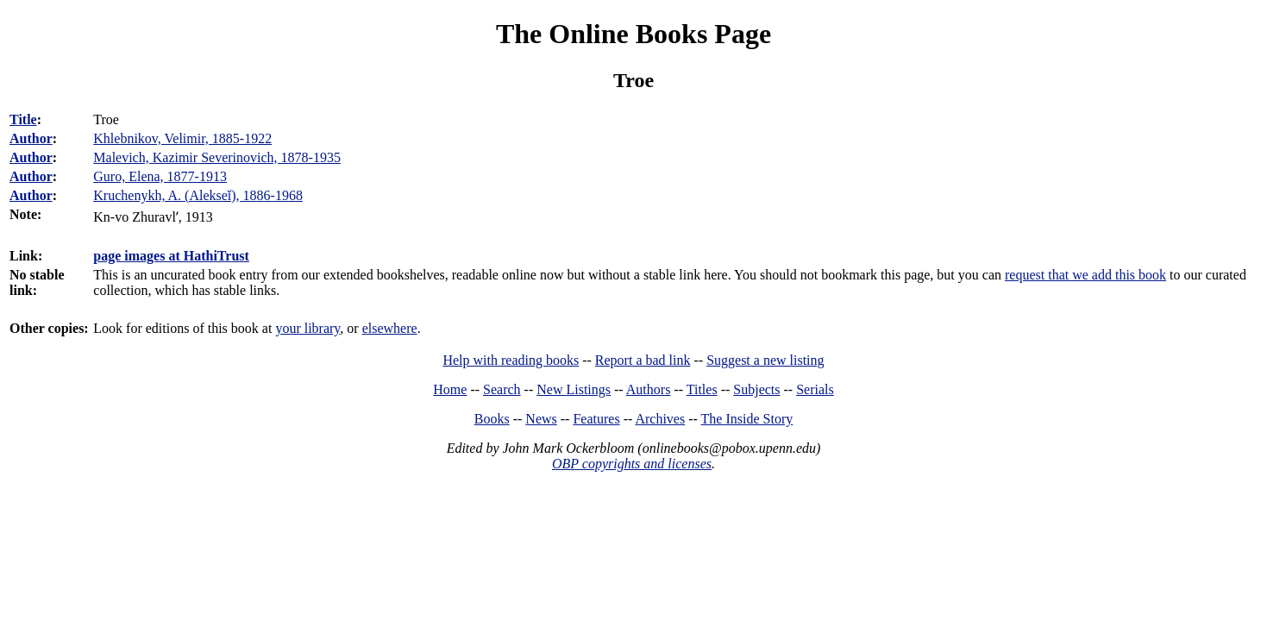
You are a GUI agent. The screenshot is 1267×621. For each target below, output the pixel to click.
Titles (702, 389)
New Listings (573, 389)
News (540, 418)
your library (307, 328)
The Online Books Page (633, 33)
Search (502, 389)
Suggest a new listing (765, 360)
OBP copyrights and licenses (632, 463)
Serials (815, 389)
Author (31, 138)
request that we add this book (1085, 274)
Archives (660, 418)
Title (23, 119)
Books (492, 418)
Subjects (756, 389)
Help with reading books (510, 360)
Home (450, 389)
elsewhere (389, 328)
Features (596, 418)
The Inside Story (747, 418)
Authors (648, 389)
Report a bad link (643, 360)
